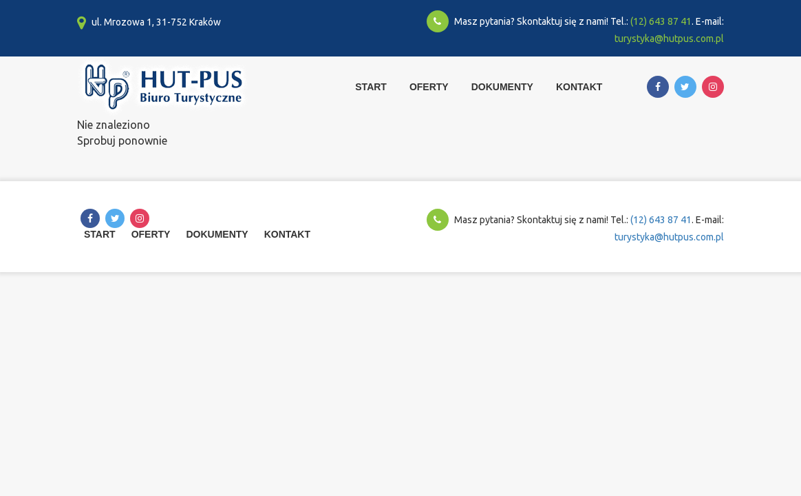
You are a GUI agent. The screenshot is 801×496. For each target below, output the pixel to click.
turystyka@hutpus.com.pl (669, 38)
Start (371, 86)
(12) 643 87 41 (661, 21)
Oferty (429, 86)
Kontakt (579, 86)
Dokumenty (502, 86)
